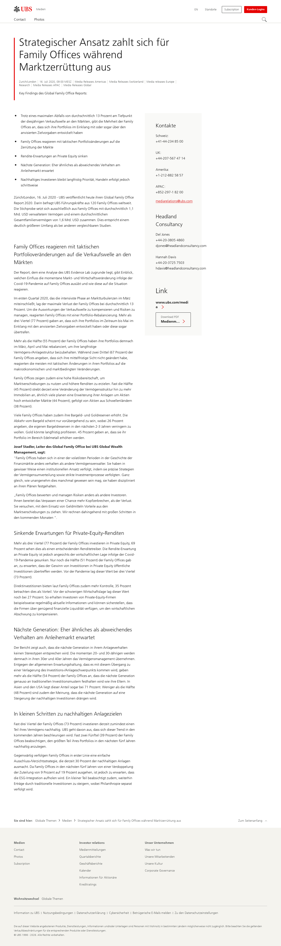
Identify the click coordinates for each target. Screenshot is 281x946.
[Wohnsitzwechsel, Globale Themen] (52, 899)
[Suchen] (264, 19)
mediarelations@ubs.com (174, 201)
